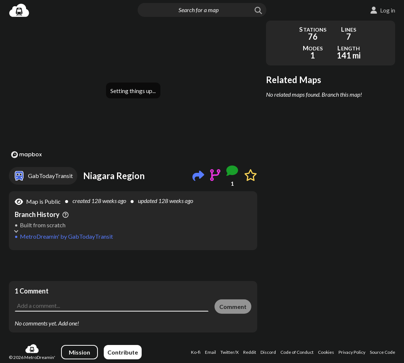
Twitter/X (229, 352)
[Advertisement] (133, 266)
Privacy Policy (352, 352)
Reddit (249, 352)
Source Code (382, 352)
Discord (268, 352)
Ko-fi (196, 352)
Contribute (122, 352)
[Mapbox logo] (26, 154)
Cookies (326, 352)
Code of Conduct (296, 352)
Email (210, 352)
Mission (79, 352)
